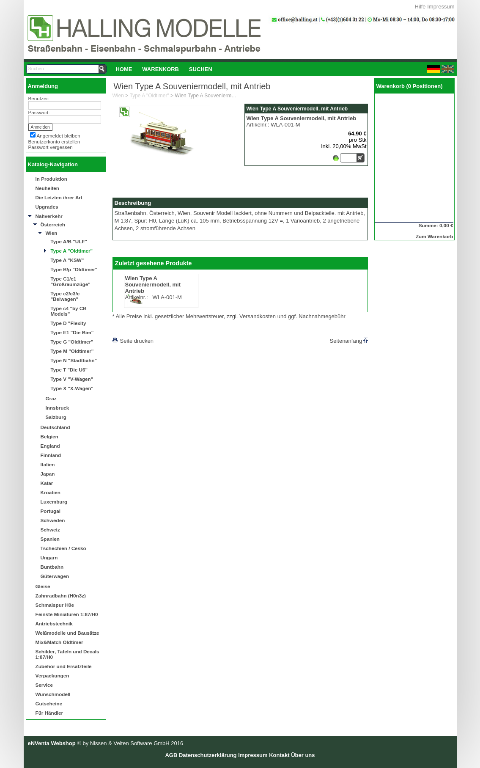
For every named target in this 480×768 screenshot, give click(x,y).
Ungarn (49, 557)
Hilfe (420, 6)
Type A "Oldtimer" (72, 250)
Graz (51, 398)
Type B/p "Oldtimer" (74, 269)
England (50, 446)
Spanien (50, 539)
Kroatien (50, 492)
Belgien (49, 436)
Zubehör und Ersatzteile (64, 666)
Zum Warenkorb (434, 236)
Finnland (51, 455)
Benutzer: (38, 98)
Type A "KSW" (67, 260)
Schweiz (50, 529)
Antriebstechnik (54, 623)
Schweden (53, 520)
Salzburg (56, 417)
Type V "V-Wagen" (72, 379)
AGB (171, 755)
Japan (48, 473)
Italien (48, 464)
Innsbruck (57, 407)
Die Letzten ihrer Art (59, 197)
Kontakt (279, 755)
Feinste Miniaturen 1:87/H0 (67, 614)
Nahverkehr (49, 216)
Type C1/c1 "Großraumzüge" (71, 281)
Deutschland (55, 427)
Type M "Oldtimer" (72, 351)
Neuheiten (48, 188)
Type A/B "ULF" (69, 241)
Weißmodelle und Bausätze (67, 633)
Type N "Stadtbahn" (74, 360)
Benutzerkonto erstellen (54, 141)
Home (123, 69)
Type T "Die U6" (69, 369)
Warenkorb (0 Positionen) (409, 86)
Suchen (200, 69)
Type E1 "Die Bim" (72, 332)
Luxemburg (54, 501)
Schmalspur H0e (55, 605)
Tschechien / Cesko (63, 548)
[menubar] (164, 69)
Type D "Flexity (68, 323)
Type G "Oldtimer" (72, 341)
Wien (52, 233)
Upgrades (47, 206)
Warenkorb (160, 69)
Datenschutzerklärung (208, 755)
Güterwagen (55, 576)
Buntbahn (52, 567)
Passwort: (39, 112)
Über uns (303, 755)
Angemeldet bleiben (58, 135)
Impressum (440, 6)
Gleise (43, 586)
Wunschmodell (53, 694)
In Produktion (51, 179)
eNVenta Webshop (52, 743)
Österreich (53, 224)
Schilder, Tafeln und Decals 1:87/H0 (67, 654)
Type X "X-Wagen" (72, 388)
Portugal (50, 511)
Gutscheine (49, 703)
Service (44, 685)
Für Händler (49, 713)
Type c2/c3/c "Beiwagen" (65, 296)
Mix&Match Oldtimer (59, 642)
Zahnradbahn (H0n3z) (61, 595)
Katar (47, 483)
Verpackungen (52, 675)
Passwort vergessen (50, 147)
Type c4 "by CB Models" (69, 311)
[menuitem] (124, 69)
